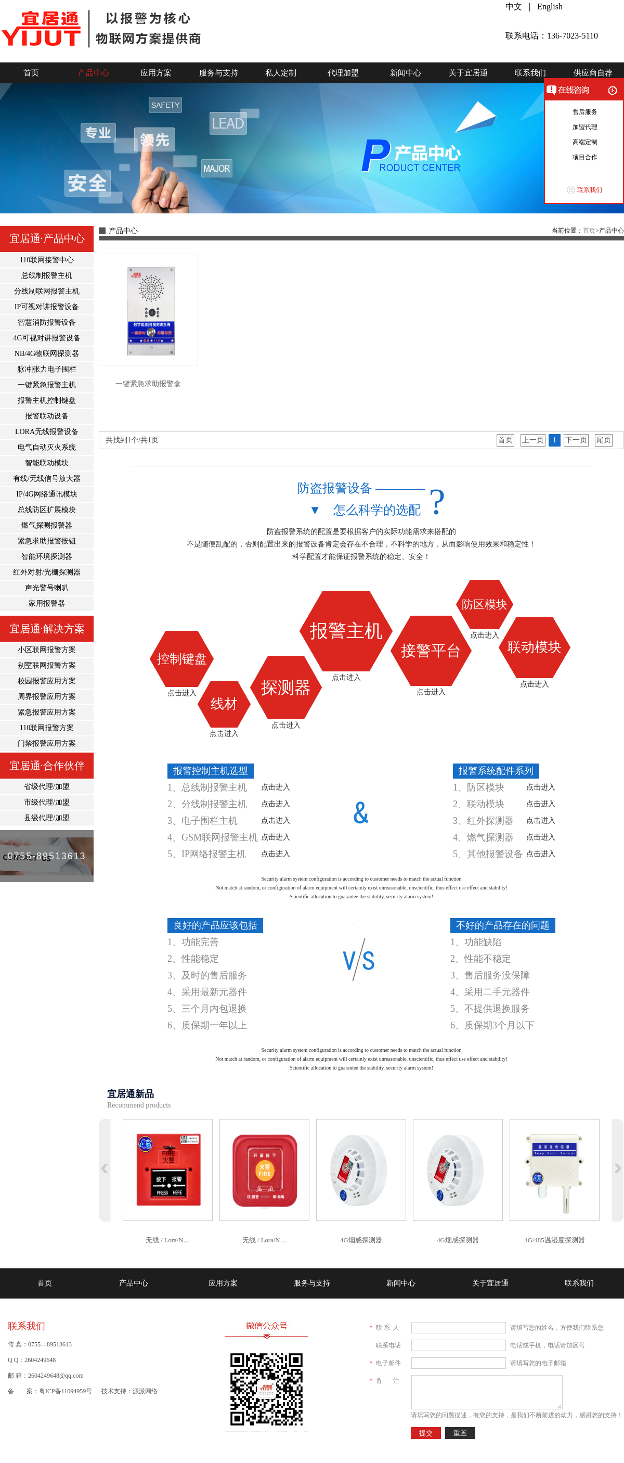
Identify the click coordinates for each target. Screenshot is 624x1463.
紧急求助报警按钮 (47, 541)
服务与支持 (218, 73)
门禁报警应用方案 (47, 743)
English (550, 6)
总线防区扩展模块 (47, 510)
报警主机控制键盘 (47, 400)
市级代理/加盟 (47, 802)
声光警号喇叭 (47, 588)
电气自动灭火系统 (47, 447)
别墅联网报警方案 (47, 665)
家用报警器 (47, 603)
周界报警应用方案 (47, 697)
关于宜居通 (468, 73)
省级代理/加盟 (47, 787)
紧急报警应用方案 (47, 712)
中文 (513, 6)
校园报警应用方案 (47, 681)
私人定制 (280, 73)
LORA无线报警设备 (47, 432)
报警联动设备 (47, 416)
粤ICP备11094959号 (65, 1391)
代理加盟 (343, 73)
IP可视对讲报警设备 (47, 307)
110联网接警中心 (47, 260)
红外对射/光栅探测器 (47, 572)
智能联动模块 (47, 463)
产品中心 (93, 73)
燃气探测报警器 (46, 525)
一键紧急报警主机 (47, 385)
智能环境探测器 (46, 557)
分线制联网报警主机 (47, 291)
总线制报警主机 (46, 275)
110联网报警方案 (47, 728)
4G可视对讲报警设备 (46, 338)
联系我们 (530, 73)
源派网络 (145, 1391)
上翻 (105, 1170)
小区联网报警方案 (47, 650)
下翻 (617, 1170)
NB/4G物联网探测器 (47, 354)
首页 (31, 73)
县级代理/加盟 (47, 818)
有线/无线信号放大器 (47, 478)
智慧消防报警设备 (47, 322)
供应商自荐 (593, 73)
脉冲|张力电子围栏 (47, 369)
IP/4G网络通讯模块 (46, 494)
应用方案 (156, 73)
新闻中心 (405, 73)
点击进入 (182, 693)
